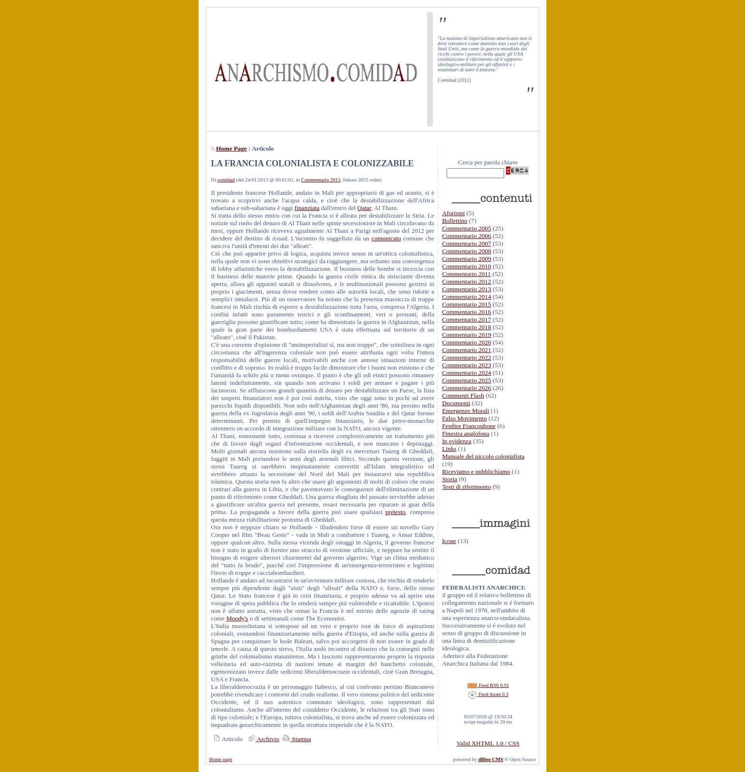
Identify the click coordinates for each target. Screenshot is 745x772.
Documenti (456, 403)
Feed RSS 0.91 (488, 685)
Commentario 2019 (466, 334)
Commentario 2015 (466, 304)
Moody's (237, 618)
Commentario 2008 (466, 251)
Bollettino (454, 220)
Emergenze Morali (465, 410)
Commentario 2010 (466, 266)
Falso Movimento (464, 418)
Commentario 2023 (466, 365)
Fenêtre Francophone (469, 425)
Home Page (231, 148)
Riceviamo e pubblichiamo (476, 471)
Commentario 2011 (466, 273)
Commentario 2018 (466, 327)
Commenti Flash (463, 395)
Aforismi (453, 213)
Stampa (296, 739)
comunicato (386, 238)
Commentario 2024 (466, 372)
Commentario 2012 (466, 281)
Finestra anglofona (465, 433)
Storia (449, 479)
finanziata (307, 207)
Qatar (364, 207)
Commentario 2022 (466, 357)
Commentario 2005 (466, 228)
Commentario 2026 (466, 387)
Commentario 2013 (321, 179)
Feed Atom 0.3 (488, 694)
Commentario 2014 (466, 296)
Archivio (262, 739)
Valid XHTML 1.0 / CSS (488, 743)
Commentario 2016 (466, 311)
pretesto (395, 511)
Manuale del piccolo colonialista (483, 456)
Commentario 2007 (466, 243)
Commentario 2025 (466, 380)
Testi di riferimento (466, 486)
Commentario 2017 (466, 319)
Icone (449, 540)
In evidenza (456, 441)
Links (449, 448)
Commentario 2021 (466, 349)
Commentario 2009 (466, 258)
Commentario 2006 (466, 235)
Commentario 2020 (466, 342)
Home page (220, 759)
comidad (226, 179)
